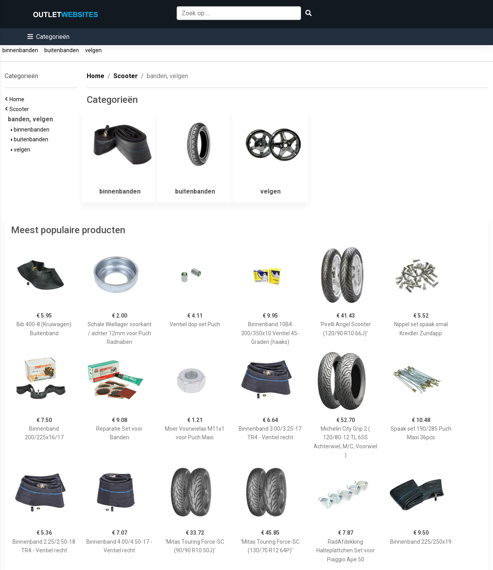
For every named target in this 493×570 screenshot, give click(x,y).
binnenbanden (20, 50)
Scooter (20, 109)
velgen (93, 50)
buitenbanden (61, 50)
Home (18, 99)
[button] (48, 36)
